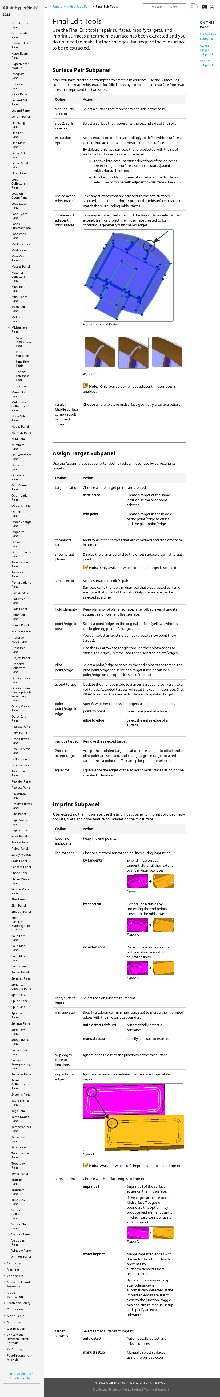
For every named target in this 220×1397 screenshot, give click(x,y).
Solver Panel (20, 972)
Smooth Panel (21, 911)
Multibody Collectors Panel (18, 406)
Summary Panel (18, 1031)
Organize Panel (17, 534)
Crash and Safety (18, 1303)
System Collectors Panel (18, 1084)
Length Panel (20, 116)
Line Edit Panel (17, 135)
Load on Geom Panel (19, 195)
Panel (18, 514)
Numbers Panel (17, 447)
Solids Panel (19, 966)
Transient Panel (18, 1182)
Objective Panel (18, 467)
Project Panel (20, 658)
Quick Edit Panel (18, 718)
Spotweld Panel (18, 1015)
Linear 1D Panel (18, 155)
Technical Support (156, 1389)
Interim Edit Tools (22, 354)
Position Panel (21, 631)
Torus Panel (19, 1173)
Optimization (16, 1328)
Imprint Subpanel (206, 63)
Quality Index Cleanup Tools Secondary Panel (21, 694)
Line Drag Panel (18, 125)
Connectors (15, 1276)
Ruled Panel (19, 848)
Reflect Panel (20, 759)
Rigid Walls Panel (19, 822)
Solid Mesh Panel (19, 958)
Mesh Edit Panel (18, 309)
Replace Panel (21, 787)
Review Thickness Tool (22, 376)
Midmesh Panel (17, 319)
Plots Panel (19, 609)
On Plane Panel (17, 477)
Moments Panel (18, 394)
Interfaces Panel (18, 86)
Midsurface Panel (79, 6)
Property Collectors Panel (18, 668)
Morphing (14, 1322)
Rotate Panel (20, 842)
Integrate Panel (18, 76)
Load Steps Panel (19, 206)
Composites (15, 1309)
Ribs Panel (18, 814)
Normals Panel (21, 433)
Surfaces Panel (21, 1074)
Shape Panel (20, 873)
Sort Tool (22, 386)
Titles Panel (19, 1147)
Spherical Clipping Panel (21, 986)
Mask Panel (19, 250)
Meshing (13, 1269)
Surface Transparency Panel (20, 1064)
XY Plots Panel (21, 1257)
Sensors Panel (21, 867)
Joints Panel (19, 94)
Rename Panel (21, 765)
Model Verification (15, 1294)
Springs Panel (21, 1023)
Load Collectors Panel (18, 183)
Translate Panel (17, 1192)
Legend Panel (20, 110)
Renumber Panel (18, 773)
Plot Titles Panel (18, 601)
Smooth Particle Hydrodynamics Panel (21, 924)
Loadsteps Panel (18, 236)
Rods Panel (19, 836)
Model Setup (16, 1316)
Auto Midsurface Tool (23, 341)
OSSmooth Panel (18, 544)
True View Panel (18, 1202)
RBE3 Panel (19, 733)
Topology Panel (18, 1165)
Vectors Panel (20, 1234)
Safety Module (21, 855)
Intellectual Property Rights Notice (117, 1389)
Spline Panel (20, 1001)
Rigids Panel (20, 830)
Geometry (14, 1263)
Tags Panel (18, 1111)
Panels (57, 6)
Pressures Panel (18, 650)
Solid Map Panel (18, 948)
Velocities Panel (18, 1242)
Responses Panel (18, 796)
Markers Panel (21, 244)
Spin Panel (18, 995)
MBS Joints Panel (18, 289)
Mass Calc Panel (18, 258)
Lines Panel (19, 173)
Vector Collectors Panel (18, 1214)
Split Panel (18, 1007)
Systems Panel (21, 1094)
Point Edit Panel (18, 617)
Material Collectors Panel (18, 276)
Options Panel (21, 505)
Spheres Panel (21, 978)
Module (20, 66)
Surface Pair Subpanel (208, 36)
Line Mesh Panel (18, 145)
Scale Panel (19, 861)
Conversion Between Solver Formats (18, 1339)
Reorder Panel (21, 781)
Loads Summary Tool (21, 226)
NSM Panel (18, 439)
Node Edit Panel (18, 418)
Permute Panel (17, 574)
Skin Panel (18, 905)
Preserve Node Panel (19, 640)
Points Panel (20, 625)
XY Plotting (14, 1349)
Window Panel (21, 1250)
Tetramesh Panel (18, 1139)
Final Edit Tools (22, 364)
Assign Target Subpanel (206, 49)
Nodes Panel (20, 426)
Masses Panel (20, 266)
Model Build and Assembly (18, 1284)
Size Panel (18, 899)
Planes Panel (20, 593)
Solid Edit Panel (18, 938)
